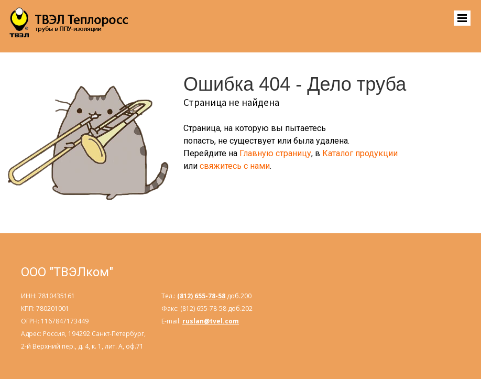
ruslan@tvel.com (210, 321)
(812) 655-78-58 (201, 295)
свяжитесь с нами (235, 166)
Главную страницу (275, 153)
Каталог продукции (360, 153)
